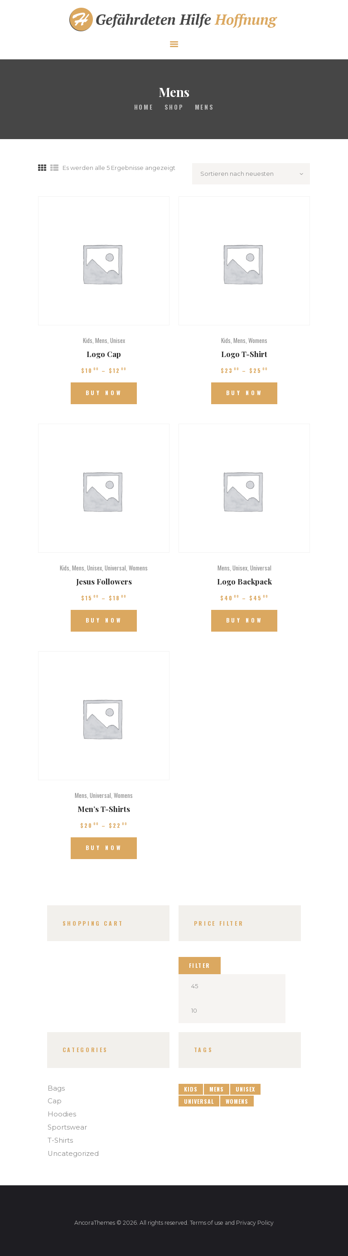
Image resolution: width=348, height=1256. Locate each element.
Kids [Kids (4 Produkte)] (191, 1089)
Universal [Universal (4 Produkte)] (199, 1101)
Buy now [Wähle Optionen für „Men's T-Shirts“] (104, 847)
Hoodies (62, 1114)
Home (143, 107)
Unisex (117, 340)
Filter (200, 965)
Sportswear (67, 1127)
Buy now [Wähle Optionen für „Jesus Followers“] (104, 620)
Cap (55, 1101)
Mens (101, 340)
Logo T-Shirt (244, 354)
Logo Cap (104, 354)
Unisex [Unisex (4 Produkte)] (245, 1089)
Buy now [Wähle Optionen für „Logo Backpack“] (244, 620)
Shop (174, 106)
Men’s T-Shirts (103, 809)
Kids (87, 340)
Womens (257, 340)
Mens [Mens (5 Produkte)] (216, 1089)
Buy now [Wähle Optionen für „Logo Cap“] (104, 392)
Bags (56, 1088)
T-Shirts (60, 1140)
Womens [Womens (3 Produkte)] (237, 1101)
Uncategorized (73, 1154)
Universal (115, 567)
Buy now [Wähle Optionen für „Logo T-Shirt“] (244, 392)
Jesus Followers (104, 581)
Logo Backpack (244, 581)
